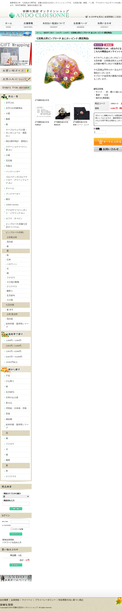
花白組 (10, 242)
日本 (9, 260)
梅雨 (8, 460)
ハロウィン (12, 264)
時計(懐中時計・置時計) (17, 141)
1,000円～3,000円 (13, 340)
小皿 (8, 113)
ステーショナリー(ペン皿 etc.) (16, 148)
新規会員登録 (8, 540)
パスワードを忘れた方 (11, 542)
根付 (8, 199)
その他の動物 (13, 282)
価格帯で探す (49, 33)
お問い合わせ (104, 25)
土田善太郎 (12, 237)
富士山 (9, 403)
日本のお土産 (12, 397)
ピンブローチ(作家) (15, 232)
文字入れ (10, 103)
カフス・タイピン (14, 218)
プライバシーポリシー (45, 600)
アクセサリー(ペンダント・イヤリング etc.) (16, 211)
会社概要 (4, 600)
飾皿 (8, 119)
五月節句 (11, 295)
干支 (8, 376)
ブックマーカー (13, 194)
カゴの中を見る (95, 17)
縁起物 (9, 419)
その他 (10, 300)
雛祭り (10, 291)
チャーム (10, 188)
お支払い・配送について (54, 25)
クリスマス (12, 286)
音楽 (8, 414)
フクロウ (11, 278)
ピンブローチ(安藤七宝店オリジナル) (16, 225)
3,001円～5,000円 (13, 346)
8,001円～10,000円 (14, 357)
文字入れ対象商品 (14, 108)
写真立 (9, 166)
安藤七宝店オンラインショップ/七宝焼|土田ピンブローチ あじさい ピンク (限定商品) (39, 14)
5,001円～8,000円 (13, 351)
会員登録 (109, 17)
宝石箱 (9, 161)
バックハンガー (13, 171)
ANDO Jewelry (12, 205)
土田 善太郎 (12, 314)
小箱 (8, 155)
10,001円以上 (12, 362)
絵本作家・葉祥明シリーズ (17, 325)
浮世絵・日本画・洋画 (16, 408)
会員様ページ (80, 25)
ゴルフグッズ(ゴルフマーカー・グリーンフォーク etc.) (17, 180)
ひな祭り (10, 381)
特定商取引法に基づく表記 (70, 600)
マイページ (27, 600)
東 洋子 (10, 310)
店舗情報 (28, 25)
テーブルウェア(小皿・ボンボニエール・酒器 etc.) (16, 133)
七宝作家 (10, 305)
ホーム (8, 25)
